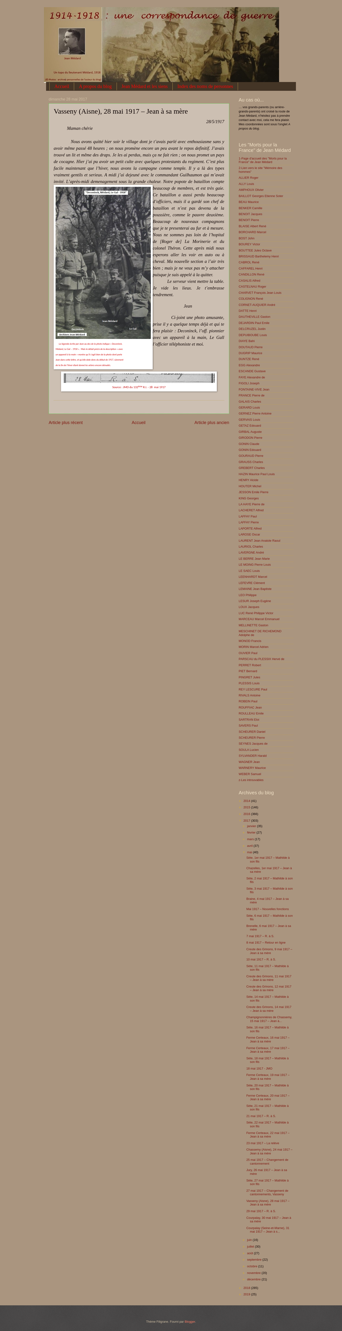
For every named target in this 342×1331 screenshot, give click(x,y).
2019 (247, 1294)
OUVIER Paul (248, 653)
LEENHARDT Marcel (253, 577)
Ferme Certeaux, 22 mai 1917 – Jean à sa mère (268, 1134)
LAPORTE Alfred (250, 528)
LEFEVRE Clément (252, 583)
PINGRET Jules (249, 677)
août (250, 1253)
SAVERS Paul (248, 725)
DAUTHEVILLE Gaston (254, 316)
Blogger (190, 1321)
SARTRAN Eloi (249, 719)
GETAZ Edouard (250, 425)
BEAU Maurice (249, 202)
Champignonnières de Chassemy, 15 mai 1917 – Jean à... (269, 1018)
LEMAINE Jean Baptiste (255, 589)
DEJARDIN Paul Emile (254, 323)
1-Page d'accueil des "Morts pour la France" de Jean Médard (263, 160)
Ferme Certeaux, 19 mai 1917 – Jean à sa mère (268, 1076)
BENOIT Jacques (250, 214)
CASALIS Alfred (249, 280)
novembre (254, 1273)
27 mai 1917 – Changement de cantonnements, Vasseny (267, 1192)
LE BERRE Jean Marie (254, 558)
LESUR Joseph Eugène (255, 601)
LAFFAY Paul (248, 516)
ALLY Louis (246, 184)
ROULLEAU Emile (251, 713)
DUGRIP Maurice (250, 353)
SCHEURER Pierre (252, 737)
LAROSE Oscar (249, 534)
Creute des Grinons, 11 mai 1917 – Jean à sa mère (268, 978)
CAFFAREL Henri (250, 268)
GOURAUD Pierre (251, 456)
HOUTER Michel (250, 486)
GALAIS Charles (250, 401)
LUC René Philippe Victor (256, 613)
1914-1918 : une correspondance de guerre (62, 13)
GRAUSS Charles (251, 462)
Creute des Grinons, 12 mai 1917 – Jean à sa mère (268, 988)
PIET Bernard (248, 671)
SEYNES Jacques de (253, 743)
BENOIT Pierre (249, 220)
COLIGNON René (251, 298)
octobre (252, 1266)
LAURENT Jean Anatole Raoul (259, 540)
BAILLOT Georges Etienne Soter (261, 196)
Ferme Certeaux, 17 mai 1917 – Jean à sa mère (268, 1049)
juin (250, 1240)
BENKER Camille (250, 208)
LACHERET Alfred (251, 510)
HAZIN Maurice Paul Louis (257, 474)
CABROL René (249, 262)
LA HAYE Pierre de (252, 504)
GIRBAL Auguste (250, 432)
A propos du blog (95, 86)
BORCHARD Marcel (252, 232)
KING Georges (249, 498)
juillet (251, 1246)
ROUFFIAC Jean (250, 707)
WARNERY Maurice (252, 768)
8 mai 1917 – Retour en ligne (265, 942)
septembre (254, 1259)
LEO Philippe (247, 595)
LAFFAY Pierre (249, 522)
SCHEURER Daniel (252, 731)
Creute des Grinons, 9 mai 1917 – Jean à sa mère (269, 951)
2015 (247, 807)
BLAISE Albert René (252, 226)
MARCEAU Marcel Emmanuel (259, 619)
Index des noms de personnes (205, 86)
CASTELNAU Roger (252, 286)
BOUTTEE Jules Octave (255, 250)
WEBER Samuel (250, 774)
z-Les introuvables (251, 780)
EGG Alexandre (249, 365)
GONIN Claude (249, 444)
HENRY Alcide (248, 480)
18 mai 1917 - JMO (259, 1068)
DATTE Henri (248, 311)
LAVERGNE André (251, 552)
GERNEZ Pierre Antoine (255, 413)
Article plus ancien (212, 422)
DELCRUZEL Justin (252, 329)
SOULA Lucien (249, 750)
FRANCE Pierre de (252, 395)
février (251, 832)
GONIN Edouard (250, 450)
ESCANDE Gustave (252, 371)
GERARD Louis (249, 407)
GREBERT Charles (252, 468)
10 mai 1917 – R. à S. (261, 959)
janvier (252, 826)
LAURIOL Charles (251, 546)
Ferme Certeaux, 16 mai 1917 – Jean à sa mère (268, 1039)
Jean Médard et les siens (145, 86)
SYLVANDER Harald (253, 755)
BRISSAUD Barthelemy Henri (259, 256)
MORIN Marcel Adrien (253, 647)
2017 (247, 820)
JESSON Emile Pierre (253, 492)
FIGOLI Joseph (249, 383)
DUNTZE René (249, 359)
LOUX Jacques (249, 607)
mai (250, 852)
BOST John (246, 238)
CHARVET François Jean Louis (260, 292)
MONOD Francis (250, 641)
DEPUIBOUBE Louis (253, 335)
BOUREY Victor (249, 244)
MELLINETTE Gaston (253, 625)
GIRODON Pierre (250, 437)
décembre (254, 1279)
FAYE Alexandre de (252, 377)
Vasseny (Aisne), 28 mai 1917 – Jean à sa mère (268, 1202)
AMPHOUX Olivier (251, 190)
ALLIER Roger (248, 177)
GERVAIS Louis (249, 419)
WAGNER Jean (249, 762)
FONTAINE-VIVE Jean (254, 389)
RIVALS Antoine (249, 695)
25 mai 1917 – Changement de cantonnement (267, 1161)
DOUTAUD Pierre (251, 347)
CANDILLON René (251, 274)
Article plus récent (66, 422)
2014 (247, 801)
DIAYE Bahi (247, 341)
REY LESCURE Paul (253, 689)
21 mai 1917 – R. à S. (261, 1116)
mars (251, 839)
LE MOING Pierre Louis (255, 564)
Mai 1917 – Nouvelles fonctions (267, 909)
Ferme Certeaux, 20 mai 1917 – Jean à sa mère (268, 1097)
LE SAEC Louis (249, 571)
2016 (247, 814)
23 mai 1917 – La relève (262, 1143)
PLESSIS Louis (249, 683)
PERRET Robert (250, 665)
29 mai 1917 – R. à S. (261, 1211)
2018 (247, 1288)
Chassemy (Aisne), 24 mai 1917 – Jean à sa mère (269, 1151)
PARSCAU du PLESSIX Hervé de (261, 659)
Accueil (61, 86)
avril (250, 846)
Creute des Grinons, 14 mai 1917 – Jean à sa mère (268, 1008)
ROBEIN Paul (248, 701)
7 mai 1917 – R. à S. (260, 936)
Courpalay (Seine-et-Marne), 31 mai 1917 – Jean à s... (267, 1229)
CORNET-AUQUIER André (257, 305)
